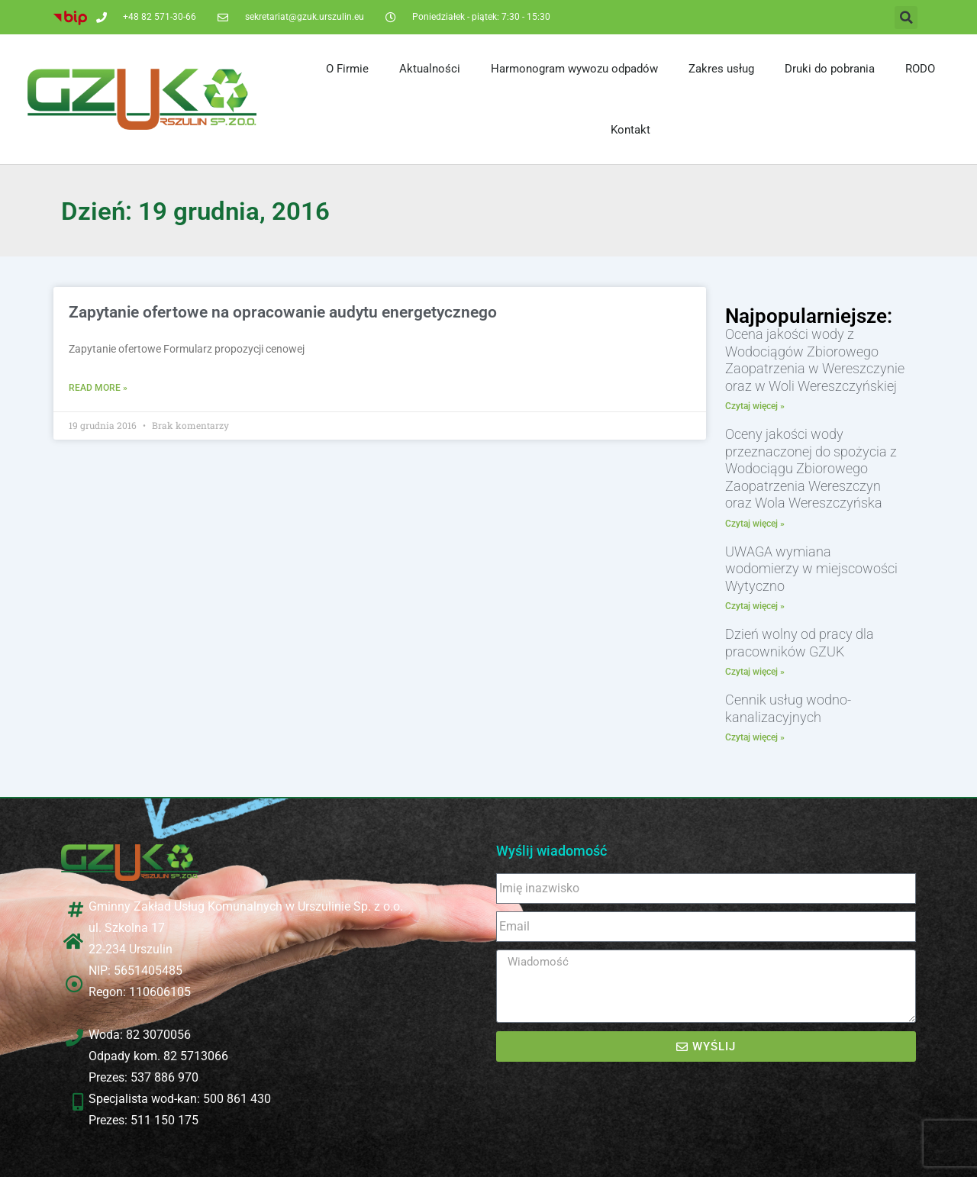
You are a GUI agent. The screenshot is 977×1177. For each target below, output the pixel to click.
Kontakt (630, 130)
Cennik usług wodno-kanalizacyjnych (788, 708)
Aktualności (429, 69)
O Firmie (347, 69)
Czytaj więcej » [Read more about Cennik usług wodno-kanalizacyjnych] (755, 737)
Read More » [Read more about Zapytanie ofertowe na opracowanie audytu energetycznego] (98, 387)
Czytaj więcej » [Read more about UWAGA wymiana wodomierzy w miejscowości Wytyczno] (755, 606)
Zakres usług (721, 69)
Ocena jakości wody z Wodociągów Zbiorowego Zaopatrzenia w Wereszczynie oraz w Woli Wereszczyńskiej (814, 360)
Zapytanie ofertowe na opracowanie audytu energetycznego (283, 312)
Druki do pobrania (830, 69)
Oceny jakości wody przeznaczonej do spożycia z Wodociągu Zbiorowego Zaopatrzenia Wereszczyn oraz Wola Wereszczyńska (811, 468)
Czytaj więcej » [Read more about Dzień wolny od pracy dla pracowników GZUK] (755, 671)
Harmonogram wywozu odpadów (574, 69)
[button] (906, 17)
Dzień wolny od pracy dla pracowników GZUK (799, 642)
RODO (920, 69)
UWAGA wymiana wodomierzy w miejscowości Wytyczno (811, 568)
